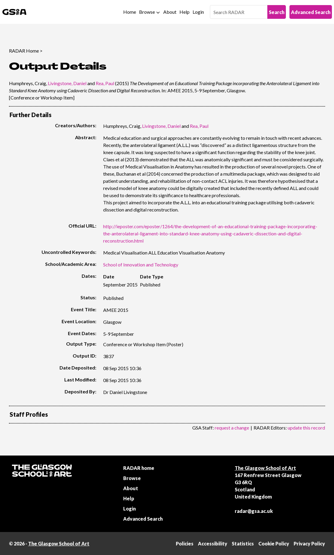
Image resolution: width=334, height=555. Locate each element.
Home (129, 12)
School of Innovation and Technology (140, 264)
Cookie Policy (273, 543)
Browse (147, 12)
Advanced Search (310, 12)
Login (198, 12)
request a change (232, 427)
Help (184, 12)
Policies (184, 543)
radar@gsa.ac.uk (254, 511)
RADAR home (138, 468)
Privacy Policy (309, 543)
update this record (306, 427)
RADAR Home (24, 50)
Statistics (243, 543)
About (169, 12)
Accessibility (212, 543)
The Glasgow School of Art (265, 468)
